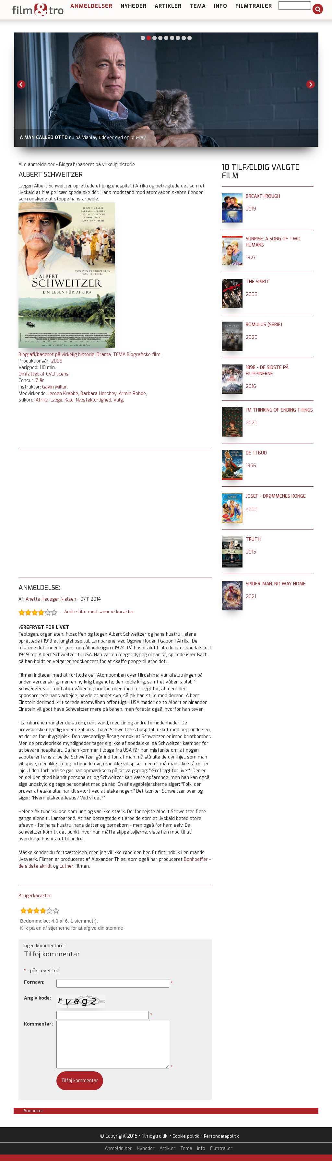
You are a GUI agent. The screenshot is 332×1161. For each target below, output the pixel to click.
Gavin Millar (54, 387)
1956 (251, 466)
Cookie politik (185, 1136)
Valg (118, 400)
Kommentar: (38, 1024)
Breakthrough (263, 196)
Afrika (42, 400)
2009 (57, 361)
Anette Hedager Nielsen (51, 599)
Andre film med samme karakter (99, 612)
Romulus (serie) (264, 325)
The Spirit (257, 282)
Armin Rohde (132, 393)
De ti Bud (256, 453)
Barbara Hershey (98, 393)
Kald (69, 400)
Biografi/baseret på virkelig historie (56, 354)
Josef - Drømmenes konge (276, 496)
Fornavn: (34, 982)
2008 (251, 294)
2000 (251, 509)
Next (310, 84)
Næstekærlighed (93, 400)
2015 (251, 552)
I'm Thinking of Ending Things (279, 410)
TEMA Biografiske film (136, 354)
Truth (253, 539)
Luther (67, 866)
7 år (40, 380)
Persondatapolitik (221, 1136)
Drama (104, 354)
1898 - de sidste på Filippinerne (267, 370)
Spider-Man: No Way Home (276, 584)
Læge (56, 400)
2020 (251, 337)
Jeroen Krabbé (63, 393)
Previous (21, 84)
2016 (251, 386)
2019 (251, 209)
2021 (251, 596)
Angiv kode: (37, 998)
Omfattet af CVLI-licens (43, 374)
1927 (251, 258)
